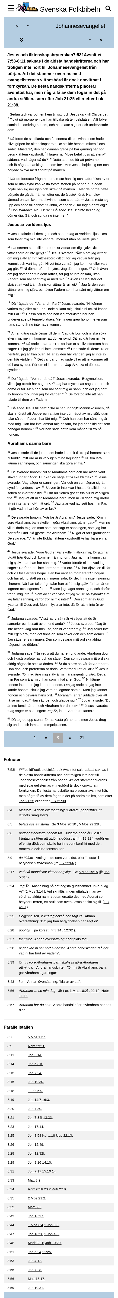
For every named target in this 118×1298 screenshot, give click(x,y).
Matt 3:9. (34, 1180)
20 (46, 1189)
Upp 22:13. (64, 1135)
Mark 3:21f (36, 1243)
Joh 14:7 (34, 1100)
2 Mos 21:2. (37, 1198)
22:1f (95, 991)
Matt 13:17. (36, 1279)
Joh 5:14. (35, 1055)
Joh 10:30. (36, 1082)
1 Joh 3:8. (51, 1225)
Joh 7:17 (34, 1171)
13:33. (48, 1117)
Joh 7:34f (35, 1117)
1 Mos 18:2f (79, 991)
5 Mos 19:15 (88, 872)
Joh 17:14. (36, 1127)
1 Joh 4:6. (51, 1234)
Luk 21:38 (58, 801)
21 (81, 737)
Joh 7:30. (35, 1109)
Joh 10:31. (36, 1288)
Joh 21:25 (26, 801)
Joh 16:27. (36, 1216)
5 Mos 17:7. (37, 1037)
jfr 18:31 (85, 838)
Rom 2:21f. (36, 1046)
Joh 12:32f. (36, 1153)
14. (54, 1171)
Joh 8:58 (34, 1135)
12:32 (68, 930)
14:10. (47, 1162)
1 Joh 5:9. (35, 1091)
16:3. (46, 1100)
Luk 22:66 (66, 863)
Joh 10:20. (53, 1243)
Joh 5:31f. (35, 1064)
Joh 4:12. (35, 1261)
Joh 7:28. (35, 1270)
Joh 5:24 (34, 1252)
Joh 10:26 (35, 1234)
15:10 (46, 1171)
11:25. (47, 1252)
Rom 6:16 (35, 1189)
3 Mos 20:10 (66, 824)
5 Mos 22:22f (89, 824)
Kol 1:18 (48, 1135)
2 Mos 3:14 (34, 891)
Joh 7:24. (35, 1073)
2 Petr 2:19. (58, 1189)
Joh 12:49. (36, 1144)
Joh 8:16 (34, 1162)
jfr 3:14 (56, 930)
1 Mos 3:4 (35, 1225)
